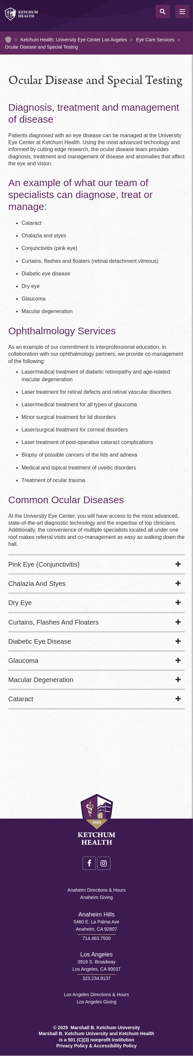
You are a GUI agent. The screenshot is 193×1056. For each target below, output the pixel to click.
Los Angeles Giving (96, 1001)
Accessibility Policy (115, 1045)
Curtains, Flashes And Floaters (53, 622)
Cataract (20, 699)
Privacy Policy (72, 1045)
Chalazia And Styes (36, 583)
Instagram (103, 863)
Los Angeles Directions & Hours (96, 994)
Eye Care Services (155, 39)
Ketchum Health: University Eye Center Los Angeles (73, 39)
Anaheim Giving (96, 897)
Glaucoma (23, 660)
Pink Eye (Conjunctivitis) (44, 564)
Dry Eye (20, 602)
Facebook (89, 863)
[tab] (96, 565)
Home (8, 39)
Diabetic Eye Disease (39, 641)
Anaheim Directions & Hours (96, 890)
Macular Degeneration (40, 679)
